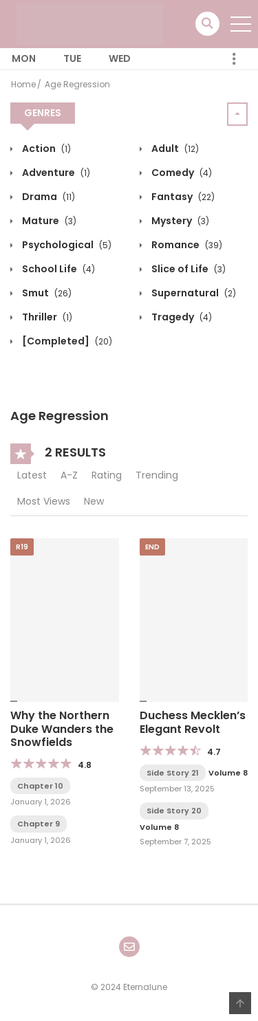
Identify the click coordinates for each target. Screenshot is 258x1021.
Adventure (55, 172)
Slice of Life (187, 269)
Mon (24, 58)
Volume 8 (228, 772)
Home (23, 84)
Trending (157, 475)
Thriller (46, 317)
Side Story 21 (173, 772)
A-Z (69, 475)
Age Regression (77, 84)
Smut (46, 293)
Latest (32, 475)
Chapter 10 (40, 785)
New (94, 501)
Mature (48, 221)
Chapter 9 (38, 823)
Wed (120, 58)
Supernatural (192, 293)
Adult (174, 148)
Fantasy (182, 197)
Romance (185, 245)
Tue (72, 58)
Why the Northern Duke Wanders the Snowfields (62, 728)
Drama (47, 197)
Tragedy (180, 317)
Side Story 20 (174, 810)
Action (45, 148)
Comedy (180, 172)
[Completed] (66, 341)
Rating (107, 475)
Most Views (43, 501)
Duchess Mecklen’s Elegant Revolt (193, 721)
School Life (57, 269)
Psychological (65, 245)
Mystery (179, 221)
